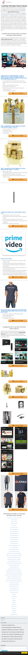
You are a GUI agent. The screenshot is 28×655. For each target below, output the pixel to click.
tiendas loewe (13, 13)
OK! (24, 652)
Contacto (2, 620)
